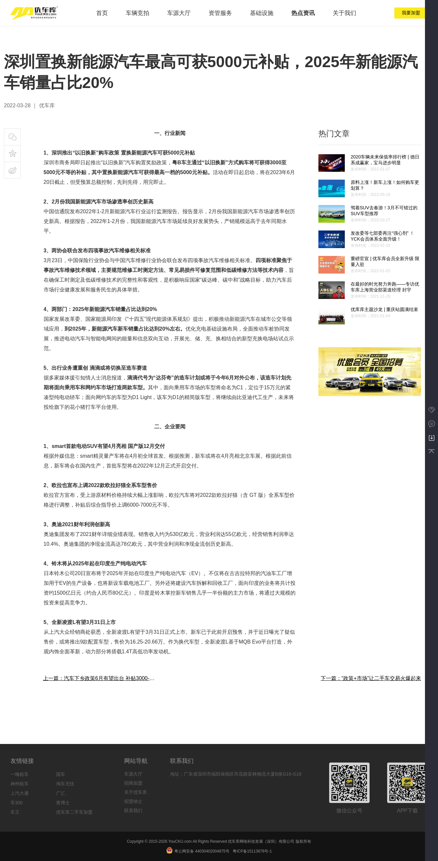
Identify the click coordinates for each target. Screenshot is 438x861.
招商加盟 (133, 783)
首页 (102, 13)
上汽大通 (19, 793)
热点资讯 (303, 13)
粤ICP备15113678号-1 (252, 851)
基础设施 (261, 13)
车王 (15, 812)
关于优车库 (135, 792)
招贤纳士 (133, 801)
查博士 (63, 802)
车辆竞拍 (137, 13)
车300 (16, 802)
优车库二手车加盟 (74, 812)
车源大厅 (179, 13)
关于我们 (344, 13)
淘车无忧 (65, 783)
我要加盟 (411, 12)
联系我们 (133, 810)
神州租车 (19, 783)
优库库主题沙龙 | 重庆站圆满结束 (384, 309)
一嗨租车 (19, 774)
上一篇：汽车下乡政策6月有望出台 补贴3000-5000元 (99, 678)
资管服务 (220, 13)
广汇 (60, 793)
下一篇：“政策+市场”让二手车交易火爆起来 (371, 678)
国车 (60, 774)
